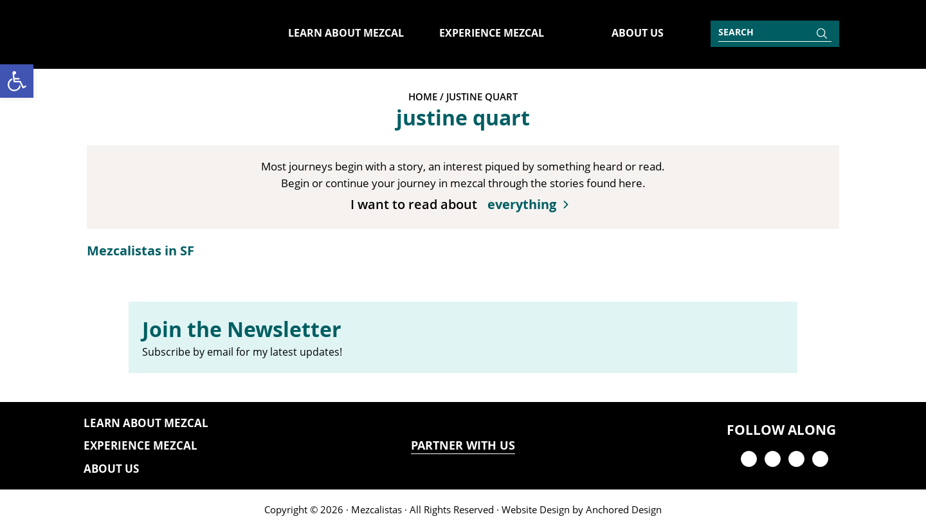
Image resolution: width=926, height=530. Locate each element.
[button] (16, 81)
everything (521, 204)
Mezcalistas (376, 509)
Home (422, 96)
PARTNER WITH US (463, 445)
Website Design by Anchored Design (582, 509)
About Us (111, 468)
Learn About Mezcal (146, 423)
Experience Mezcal (140, 445)
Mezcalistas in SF (140, 250)
